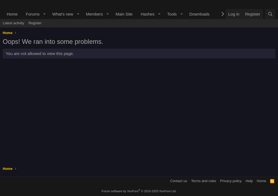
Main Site (124, 14)
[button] (44, 14)
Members (94, 14)
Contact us (178, 181)
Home (12, 14)
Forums (33, 14)
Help (249, 181)
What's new (62, 14)
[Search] (270, 14)
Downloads (199, 14)
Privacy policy (231, 181)
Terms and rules (203, 181)
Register (35, 23)
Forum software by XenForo (139, 191)
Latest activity (13, 23)
